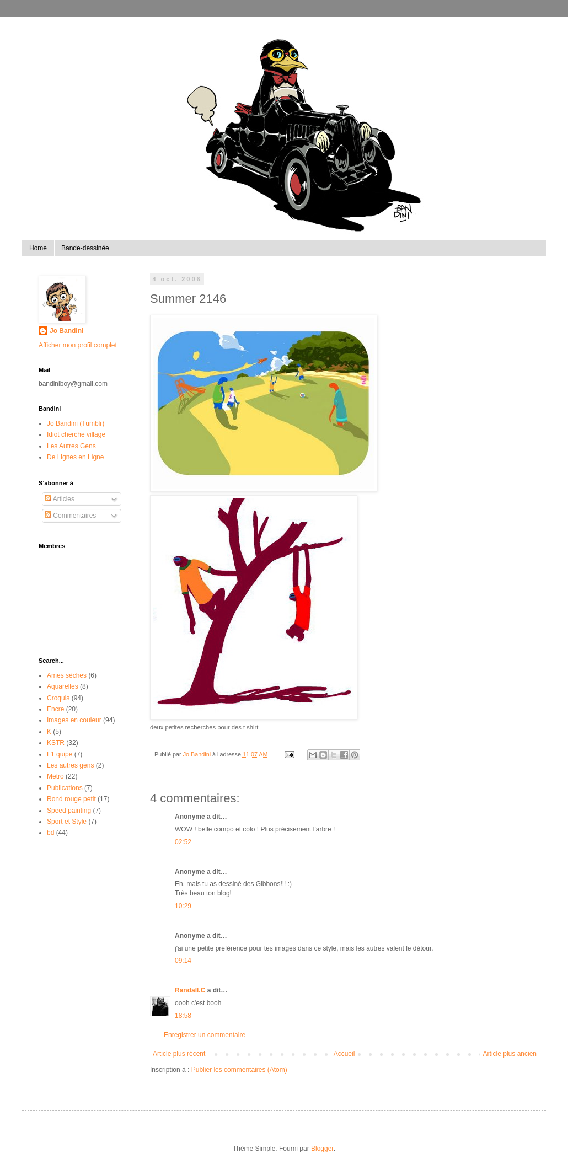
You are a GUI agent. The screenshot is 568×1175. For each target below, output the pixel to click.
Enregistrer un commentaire (204, 1035)
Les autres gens (70, 765)
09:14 (183, 960)
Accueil (344, 1054)
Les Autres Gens (71, 446)
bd (50, 832)
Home (38, 248)
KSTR (56, 743)
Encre (55, 709)
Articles (59, 499)
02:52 (183, 842)
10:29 (183, 906)
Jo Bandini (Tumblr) (75, 423)
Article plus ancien (510, 1054)
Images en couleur (74, 720)
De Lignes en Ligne (75, 457)
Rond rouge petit (71, 799)
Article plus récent (179, 1054)
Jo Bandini (66, 331)
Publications (65, 788)
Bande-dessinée (85, 248)
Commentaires (70, 515)
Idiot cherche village (76, 434)
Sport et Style (67, 821)
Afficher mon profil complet (78, 345)
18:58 (183, 1016)
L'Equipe (59, 754)
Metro (55, 776)
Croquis (58, 698)
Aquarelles (62, 686)
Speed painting (69, 810)
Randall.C (190, 990)
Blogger (322, 1148)
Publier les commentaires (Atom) (239, 1070)
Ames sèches (67, 675)
